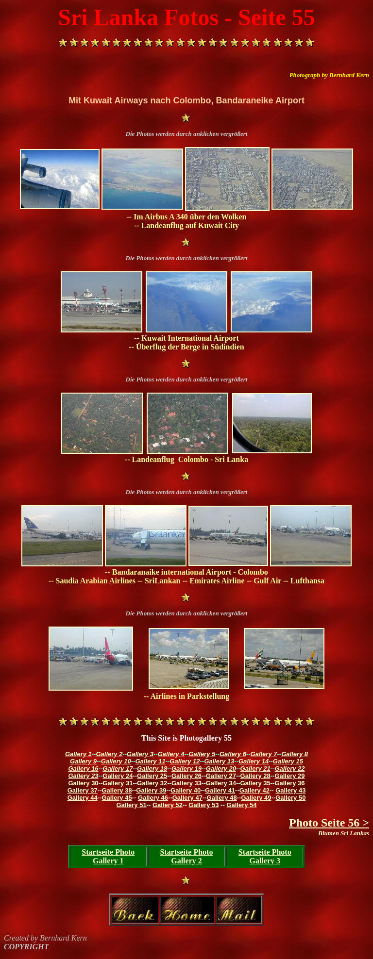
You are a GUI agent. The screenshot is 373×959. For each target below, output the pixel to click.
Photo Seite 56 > (329, 822)
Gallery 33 (186, 783)
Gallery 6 (233, 754)
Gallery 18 (152, 768)
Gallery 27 (221, 775)
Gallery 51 (131, 805)
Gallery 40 (185, 790)
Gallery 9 (83, 761)
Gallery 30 (83, 783)
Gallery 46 (153, 797)
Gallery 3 (140, 754)
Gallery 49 (256, 797)
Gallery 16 (83, 768)
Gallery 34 (221, 783)
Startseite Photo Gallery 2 (186, 856)
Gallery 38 (117, 790)
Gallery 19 (186, 768)
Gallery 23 (83, 775)
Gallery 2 (109, 754)
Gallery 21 (255, 768)
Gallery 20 (221, 768)
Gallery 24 (117, 775)
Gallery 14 (253, 761)
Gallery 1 (78, 754)
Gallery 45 (117, 797)
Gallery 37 (83, 790)
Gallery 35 (255, 783)
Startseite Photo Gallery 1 (108, 856)
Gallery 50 (290, 797)
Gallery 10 (116, 761)
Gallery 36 (289, 783)
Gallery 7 (264, 754)
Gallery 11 (150, 761)
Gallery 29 (289, 775)
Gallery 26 (186, 775)
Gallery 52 (168, 805)
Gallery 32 (152, 783)
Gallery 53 (203, 805)
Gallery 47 (187, 797)
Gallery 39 (151, 790)
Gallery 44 (83, 797)
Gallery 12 (185, 761)
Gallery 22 (289, 768)
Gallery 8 (294, 754)
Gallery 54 (241, 805)
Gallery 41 (220, 790)
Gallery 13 (219, 761)
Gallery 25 (152, 775)
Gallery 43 (290, 790)
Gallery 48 (222, 797)
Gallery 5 (201, 754)
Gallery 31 (117, 783)
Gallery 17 (117, 768)
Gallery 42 (254, 790)
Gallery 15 (288, 761)
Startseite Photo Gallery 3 (264, 856)
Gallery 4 (171, 754)
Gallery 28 (255, 775)
